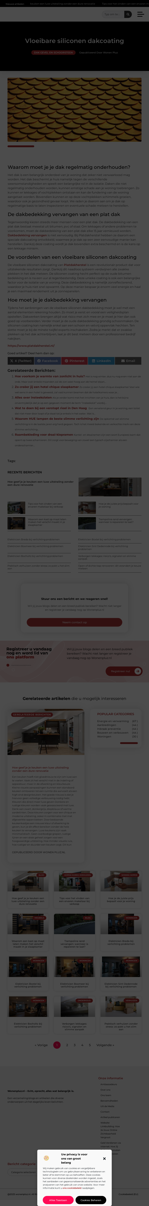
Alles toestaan (58, 1200)
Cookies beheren (91, 1200)
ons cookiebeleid (72, 1188)
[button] (104, 1158)
